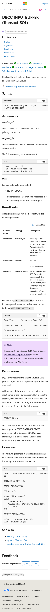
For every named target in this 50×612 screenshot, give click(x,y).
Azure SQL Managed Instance (29, 67)
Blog (35, 596)
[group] (25, 107)
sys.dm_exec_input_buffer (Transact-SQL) (26, 543)
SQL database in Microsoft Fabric (17, 71)
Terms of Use (33, 604)
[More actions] (45, 10)
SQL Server (22, 9)
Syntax (7, 42)
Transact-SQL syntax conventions (20, 86)
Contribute (6, 600)
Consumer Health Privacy (12, 604)
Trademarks (6, 608)
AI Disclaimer (7, 596)
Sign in (45, 3)
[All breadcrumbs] (4, 10)
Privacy (17, 600)
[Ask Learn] (40, 10)
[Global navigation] (2, 3)
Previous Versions (23, 596)
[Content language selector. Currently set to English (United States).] (14, 584)
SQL (11, 9)
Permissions (9, 52)
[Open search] (38, 3)
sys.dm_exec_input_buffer (17, 354)
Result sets (8, 49)
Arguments (8, 45)
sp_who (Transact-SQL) (18, 540)
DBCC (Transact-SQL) (17, 536)
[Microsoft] (25, 3)
